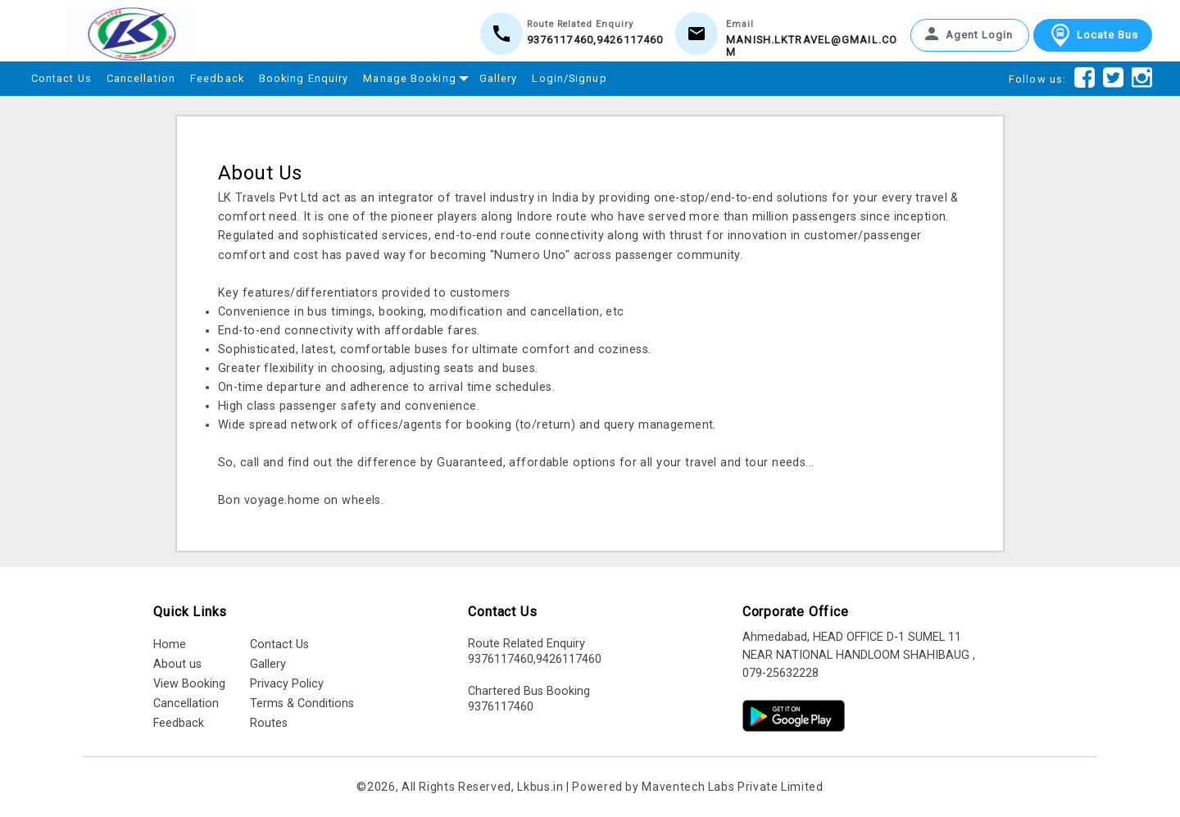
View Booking (189, 684)
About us (177, 664)
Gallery (498, 78)
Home (169, 644)
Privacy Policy (287, 684)
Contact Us (61, 78)
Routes (269, 723)
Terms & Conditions (302, 703)
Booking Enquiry (304, 78)
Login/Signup (569, 78)
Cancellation (141, 78)
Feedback (217, 78)
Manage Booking (413, 76)
